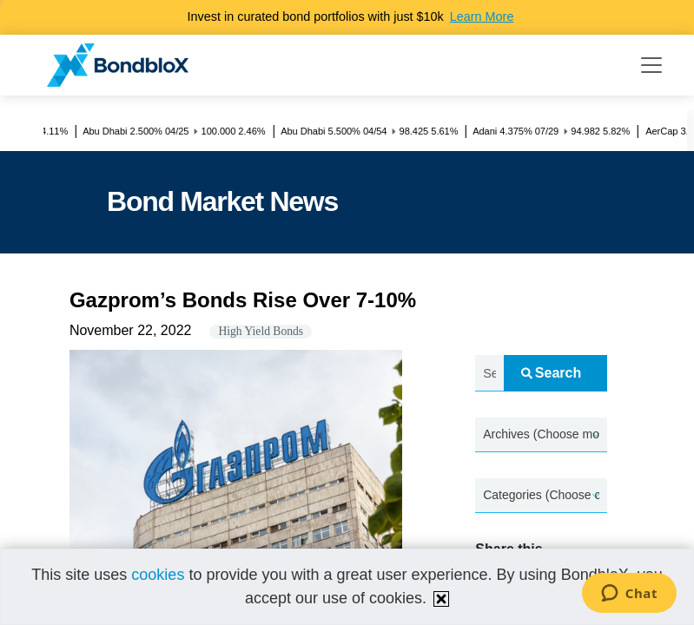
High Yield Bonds (260, 331)
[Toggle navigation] (651, 65)
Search (551, 372)
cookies (157, 574)
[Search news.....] (489, 373)
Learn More (482, 16)
